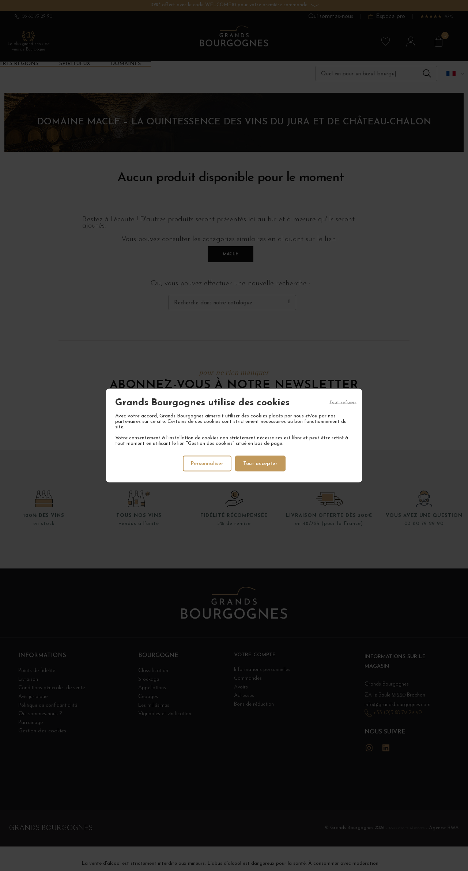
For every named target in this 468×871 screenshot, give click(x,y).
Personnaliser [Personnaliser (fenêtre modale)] (207, 463)
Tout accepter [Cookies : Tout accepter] (261, 463)
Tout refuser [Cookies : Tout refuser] (342, 403)
